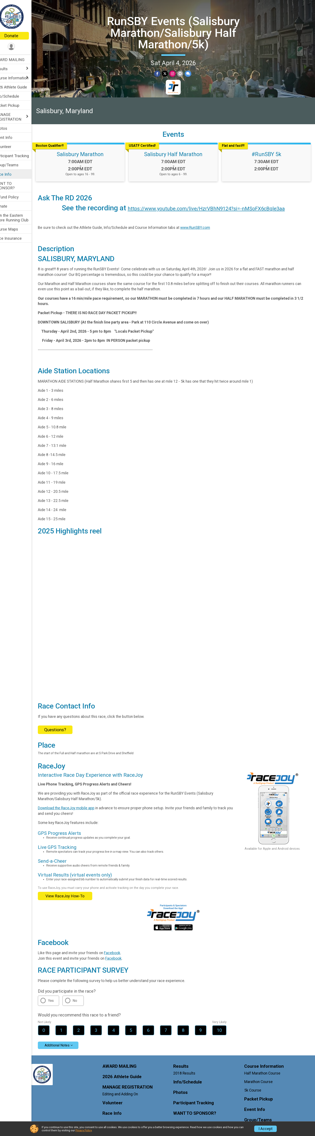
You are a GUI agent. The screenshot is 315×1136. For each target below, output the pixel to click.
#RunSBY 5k (268, 153)
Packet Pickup (15, 105)
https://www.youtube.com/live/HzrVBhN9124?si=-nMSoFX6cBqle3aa (210, 208)
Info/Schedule (15, 96)
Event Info (12, 137)
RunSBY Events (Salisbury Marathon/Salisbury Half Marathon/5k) (177, 32)
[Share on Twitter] (169, 73)
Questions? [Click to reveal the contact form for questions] (64, 724)
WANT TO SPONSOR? (13, 185)
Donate (20, 35)
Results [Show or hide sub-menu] (10, 69)
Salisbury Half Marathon (178, 153)
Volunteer (11, 146)
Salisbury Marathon (87, 153)
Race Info (11, 174)
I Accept (265, 1129)
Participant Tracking (20, 156)
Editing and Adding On (127, 1088)
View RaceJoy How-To (73, 890)
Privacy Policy (83, 1130)
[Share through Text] (192, 73)
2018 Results (189, 1068)
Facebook (121, 947)
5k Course (254, 1085)
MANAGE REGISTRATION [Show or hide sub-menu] (16, 116)
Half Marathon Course (264, 1068)
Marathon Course (260, 1076)
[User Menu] (20, 47)
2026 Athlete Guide (19, 87)
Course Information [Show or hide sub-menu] (20, 78)
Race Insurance (17, 238)
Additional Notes (66, 1040)
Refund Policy (15, 197)
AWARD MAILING (18, 59)
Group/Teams (15, 165)
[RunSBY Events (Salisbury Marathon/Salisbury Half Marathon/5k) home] (20, 16)
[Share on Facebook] (162, 73)
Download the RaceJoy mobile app (75, 802)
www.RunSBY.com (204, 227)
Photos (9, 128)
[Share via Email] (184, 73)
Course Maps (15, 229)
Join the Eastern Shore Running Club (20, 217)
